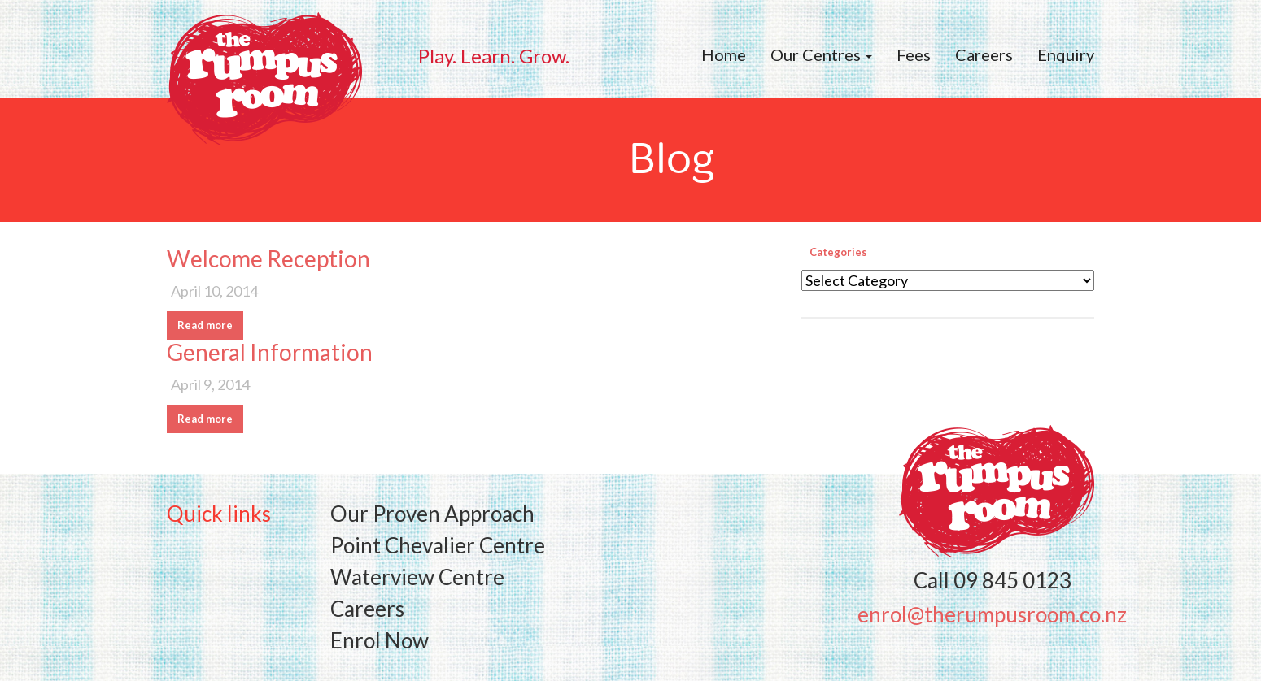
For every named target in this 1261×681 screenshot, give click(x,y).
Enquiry (1065, 54)
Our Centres (821, 54)
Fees (914, 54)
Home (723, 54)
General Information (270, 352)
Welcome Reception (268, 258)
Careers (984, 54)
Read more (205, 325)
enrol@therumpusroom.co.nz (992, 614)
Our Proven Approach (432, 514)
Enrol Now (379, 640)
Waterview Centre (417, 577)
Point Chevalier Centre (437, 545)
